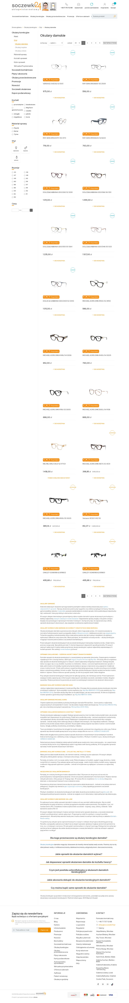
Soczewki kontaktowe (20, 16)
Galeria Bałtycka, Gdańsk (106, 976)
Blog (56, 922)
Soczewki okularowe (21, 89)
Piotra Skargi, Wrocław (104, 949)
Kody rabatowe (82, 951)
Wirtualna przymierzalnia (63, 966)
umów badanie (65, 649)
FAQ (77, 963)
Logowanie (80, 925)
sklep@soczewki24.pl (107, 925)
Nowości (16, 85)
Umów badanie (60, 928)
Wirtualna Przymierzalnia (23, 66)
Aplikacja (57, 973)
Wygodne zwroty (82, 954)
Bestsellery (58, 941)
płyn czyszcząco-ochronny (73, 786)
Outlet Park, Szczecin (104, 979)
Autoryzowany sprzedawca (59, 962)
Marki (16, 36)
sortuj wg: (43, 43)
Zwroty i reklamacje (83, 944)
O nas (56, 918)
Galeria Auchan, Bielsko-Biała (105, 961)
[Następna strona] (110, 43)
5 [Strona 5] (99, 43)
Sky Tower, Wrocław (103, 938)
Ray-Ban (94, 659)
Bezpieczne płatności (84, 941)
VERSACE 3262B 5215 (101, 731)
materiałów (62, 611)
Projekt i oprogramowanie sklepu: (24, 997)
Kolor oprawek (19, 62)
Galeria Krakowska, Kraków (106, 965)
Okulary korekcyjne (37, 16)
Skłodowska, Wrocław (104, 946)
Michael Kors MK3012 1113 (107, 705)
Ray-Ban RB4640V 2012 (91, 690)
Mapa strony (81, 960)
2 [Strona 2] (87, 43)
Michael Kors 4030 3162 (79, 707)
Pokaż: (70, 43)
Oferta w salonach (83, 16)
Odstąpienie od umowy (85, 947)
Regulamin (80, 928)
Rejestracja (80, 922)
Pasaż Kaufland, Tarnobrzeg (102, 969)
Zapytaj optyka (82, 957)
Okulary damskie (21, 44)
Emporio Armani (82, 659)
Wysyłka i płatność (83, 938)
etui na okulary (99, 779)
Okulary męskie (21, 47)
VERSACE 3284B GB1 (47, 739)
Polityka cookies (82, 934)
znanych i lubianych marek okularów (65, 619)
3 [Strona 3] (91, 43)
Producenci (58, 931)
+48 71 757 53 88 (105, 921)
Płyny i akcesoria (19, 74)
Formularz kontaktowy (104, 918)
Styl (15, 40)
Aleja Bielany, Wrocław (104, 931)
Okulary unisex (20, 51)
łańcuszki (106, 792)
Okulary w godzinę (61, 979)
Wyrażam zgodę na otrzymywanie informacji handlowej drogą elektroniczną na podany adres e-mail (32, 922)
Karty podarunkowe (61, 959)
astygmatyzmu (110, 633)
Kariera (56, 925)
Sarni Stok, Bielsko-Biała (105, 957)
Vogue (73, 659)
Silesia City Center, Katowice (103, 953)
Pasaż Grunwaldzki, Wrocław (103, 942)
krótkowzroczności (82, 633)
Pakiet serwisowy (60, 976)
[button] (31, 210)
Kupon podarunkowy (21, 93)
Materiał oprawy (20, 54)
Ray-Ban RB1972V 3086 (83, 695)
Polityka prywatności (84, 931)
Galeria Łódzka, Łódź (104, 973)
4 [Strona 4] (95, 43)
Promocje (71, 16)
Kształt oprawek (20, 58)
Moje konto (80, 918)
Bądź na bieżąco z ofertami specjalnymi (30, 915)
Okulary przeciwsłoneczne (56, 16)
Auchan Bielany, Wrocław (105, 934)
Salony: (101, 928)
